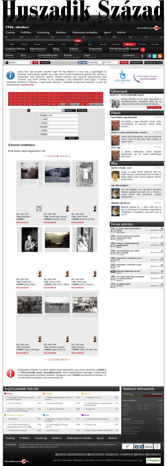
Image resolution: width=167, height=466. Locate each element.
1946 (39, 99)
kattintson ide (27, 84)
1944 (29, 99)
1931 (62, 96)
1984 (29, 104)
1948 (48, 99)
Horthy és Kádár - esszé (121, 168)
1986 (39, 104)
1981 (15, 104)
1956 (86, 99)
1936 (86, 96)
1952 (67, 99)
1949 (53, 99)
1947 (43, 99)
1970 (58, 102)
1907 (43, 93)
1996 (86, 104)
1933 (72, 96)
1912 (67, 93)
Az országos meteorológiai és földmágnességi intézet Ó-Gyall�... (19, 426)
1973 (72, 102)
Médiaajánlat (78, 460)
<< (45, 156)
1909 (53, 93)
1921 (15, 96)
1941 (15, 99)
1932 (67, 96)
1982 (20, 104)
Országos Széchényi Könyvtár (30, 444)
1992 (67, 104)
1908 (48, 93)
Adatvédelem (90, 460)
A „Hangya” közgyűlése (55, 409)
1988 (48, 104)
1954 (77, 99)
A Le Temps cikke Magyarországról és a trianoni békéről (130, 277)
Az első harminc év (15, 403)
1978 (96, 102)
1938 (96, 96)
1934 (77, 96)
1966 (39, 102)
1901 (15, 93)
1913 (72, 93)
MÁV (55, 447)
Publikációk (109, 460)
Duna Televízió (46, 447)
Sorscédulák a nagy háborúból (124, 117)
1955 (82, 99)
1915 (82, 93)
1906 (39, 93)
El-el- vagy (115, 147)
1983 (24, 104)
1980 (10, 104)
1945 (34, 99)
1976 (86, 102)
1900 (10, 93)
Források (100, 460)
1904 (29, 93)
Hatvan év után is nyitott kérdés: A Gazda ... (129, 132)
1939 (101, 96)
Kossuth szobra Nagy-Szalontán (97, 419)
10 (65, 156)
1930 (58, 96)
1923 (24, 96)
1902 (20, 93)
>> (68, 156)
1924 (29, 96)
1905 (34, 93)
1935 (82, 96)
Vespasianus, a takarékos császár (129, 258)
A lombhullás (13, 419)
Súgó (140, 460)
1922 (20, 96)
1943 (24, 99)
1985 (34, 104)
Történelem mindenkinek (29, 447)
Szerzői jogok (131, 460)
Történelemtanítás (108, 444)
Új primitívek (90, 409)
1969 (53, 102)
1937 (91, 96)
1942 (20, 99)
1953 (72, 99)
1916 (86, 93)
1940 (10, 99)
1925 (34, 96)
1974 (77, 102)
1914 (77, 93)
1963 (24, 102)
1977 (91, 102)
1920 (10, 96)
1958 (96, 99)
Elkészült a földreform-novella (128, 271)
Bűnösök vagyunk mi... (121, 203)
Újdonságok (67, 460)
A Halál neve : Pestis (93, 397)
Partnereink (120, 460)
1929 (53, 96)
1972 (67, 102)
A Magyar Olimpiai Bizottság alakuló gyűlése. (127, 244)
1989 (53, 104)
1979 (101, 102)
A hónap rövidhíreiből (55, 403)
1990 (58, 104)
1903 (24, 93)
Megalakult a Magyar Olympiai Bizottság (57, 420)
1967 (43, 102)
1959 (101, 99)
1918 (96, 93)
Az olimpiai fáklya (123, 284)
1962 (20, 102)
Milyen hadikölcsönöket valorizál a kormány (58, 398)
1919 (101, 93)
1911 (62, 93)
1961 (15, 102)
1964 (29, 102)
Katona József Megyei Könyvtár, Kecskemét (61, 444)
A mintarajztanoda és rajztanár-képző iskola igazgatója (98, 404)
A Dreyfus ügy (91, 425)
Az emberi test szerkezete (17, 430)
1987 (43, 104)
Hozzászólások (22, 222)
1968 (48, 102)
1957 (91, 99)
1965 (34, 102)
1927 (43, 96)
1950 (58, 99)
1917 (91, 93)
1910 (58, 93)
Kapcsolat (57, 460)
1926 (39, 96)
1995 (82, 104)
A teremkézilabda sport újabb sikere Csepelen (127, 252)
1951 (62, 99)
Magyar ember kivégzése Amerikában (99, 430)
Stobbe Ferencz (52, 430)
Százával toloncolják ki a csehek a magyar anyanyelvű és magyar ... (19, 410)
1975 (82, 102)
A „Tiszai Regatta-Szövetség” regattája (56, 425)
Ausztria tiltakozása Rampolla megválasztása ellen (128, 237)
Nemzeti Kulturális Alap (90, 444)
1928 (48, 96)
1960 (10, 102)
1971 (62, 102)
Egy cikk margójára (119, 185)
